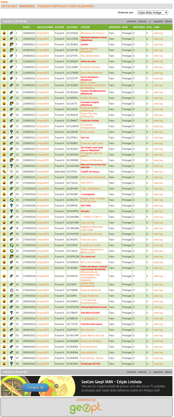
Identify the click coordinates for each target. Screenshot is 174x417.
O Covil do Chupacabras (88, 126)
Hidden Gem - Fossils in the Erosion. (93, 200)
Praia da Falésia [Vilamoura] (90, 109)
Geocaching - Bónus (92, 358)
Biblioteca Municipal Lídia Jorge (92, 228)
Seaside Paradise (90, 67)
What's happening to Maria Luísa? (92, 251)
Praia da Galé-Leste (92, 143)
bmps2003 (26, 6)
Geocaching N (89, 352)
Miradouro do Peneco (93, 33)
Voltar (4, 2)
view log (158, 33)
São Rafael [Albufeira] (93, 177)
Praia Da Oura (89, 239)
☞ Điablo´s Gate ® (91, 216)
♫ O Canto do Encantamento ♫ (90, 301)
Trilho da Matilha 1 (91, 188)
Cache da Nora (89, 98)
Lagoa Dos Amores (91, 234)
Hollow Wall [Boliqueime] (88, 284)
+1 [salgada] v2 (89, 318)
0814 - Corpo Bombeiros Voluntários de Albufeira (93, 85)
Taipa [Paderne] (89, 295)
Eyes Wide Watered (92, 72)
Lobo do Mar (88, 222)
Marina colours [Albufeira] (89, 50)
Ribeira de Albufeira (92, 160)
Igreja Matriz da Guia (92, 335)
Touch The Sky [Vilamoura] (89, 115)
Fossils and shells (91, 245)
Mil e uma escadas (91, 262)
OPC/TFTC (87, 183)
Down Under (88, 132)
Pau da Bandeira (90, 55)
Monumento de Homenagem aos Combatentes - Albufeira (90, 276)
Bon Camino (88, 329)
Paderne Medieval (91, 290)
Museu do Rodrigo (91, 341)
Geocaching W (89, 346)
